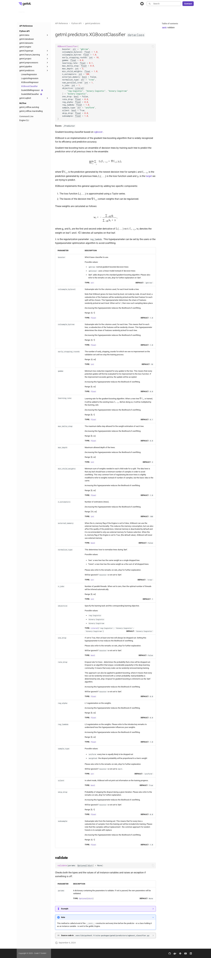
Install (46, 11)
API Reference (73, 11)
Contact (188, 3)
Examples (89, 11)
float (87, 52)
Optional (82, 865)
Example (64, 909)
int (91, 57)
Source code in (105, 935)
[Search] (164, 3)
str (74, 49)
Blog (110, 11)
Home (21, 11)
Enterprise (58, 11)
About (101, 11)
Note (63, 917)
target (149, 176)
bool (84, 77)
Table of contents (170, 23)
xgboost (98, 132)
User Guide (33, 11)
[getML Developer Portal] (24, 4)
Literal (79, 88)
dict (90, 865)
